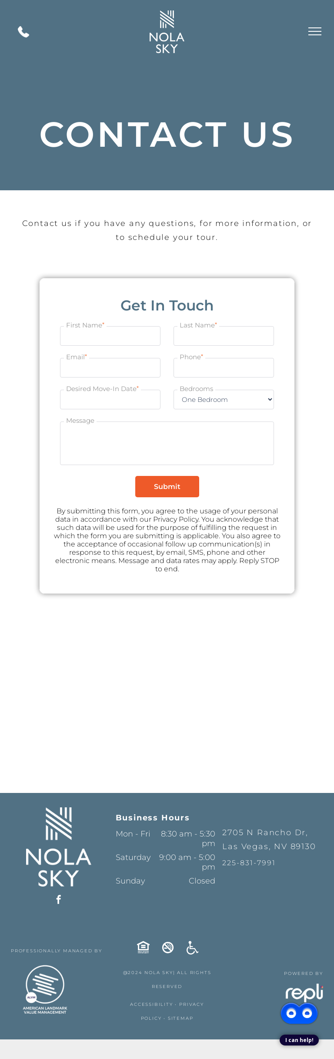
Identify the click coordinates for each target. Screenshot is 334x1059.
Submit (167, 486)
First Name (85, 324)
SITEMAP (181, 1018)
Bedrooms (196, 388)
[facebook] (58, 900)
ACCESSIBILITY (151, 1004)
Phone (191, 356)
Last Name (198, 324)
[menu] (315, 31)
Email (76, 356)
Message (80, 420)
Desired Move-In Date (102, 388)
